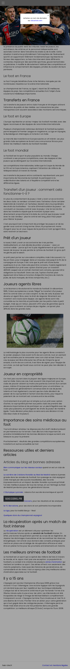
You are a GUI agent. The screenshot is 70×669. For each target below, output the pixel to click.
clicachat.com (36, 20)
